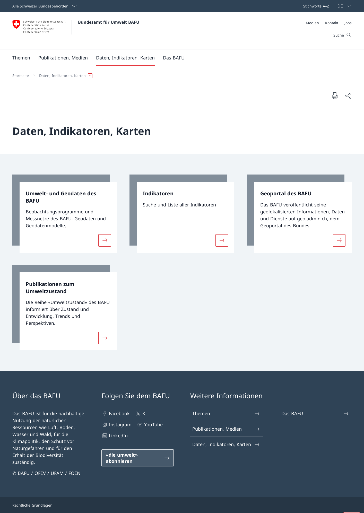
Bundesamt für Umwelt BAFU (108, 22)
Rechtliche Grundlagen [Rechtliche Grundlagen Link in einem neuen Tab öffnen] (32, 505)
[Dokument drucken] (334, 95)
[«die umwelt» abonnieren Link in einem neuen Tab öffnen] (137, 457)
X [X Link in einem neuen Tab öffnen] (140, 413)
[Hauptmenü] (178, 57)
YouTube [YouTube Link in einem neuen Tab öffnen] (150, 424)
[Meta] (329, 22)
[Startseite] (20, 75)
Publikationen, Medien (226, 429)
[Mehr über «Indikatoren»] (221, 240)
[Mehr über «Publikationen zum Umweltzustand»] (104, 338)
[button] (21, 57)
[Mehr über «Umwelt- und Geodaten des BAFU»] (104, 240)
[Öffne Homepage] (75, 30)
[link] (64, 214)
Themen (226, 413)
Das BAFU (315, 413)
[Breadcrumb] (180, 75)
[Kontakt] (331, 22)
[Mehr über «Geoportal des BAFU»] (339, 240)
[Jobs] (348, 22)
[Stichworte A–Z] (315, 6)
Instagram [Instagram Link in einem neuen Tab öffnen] (116, 424)
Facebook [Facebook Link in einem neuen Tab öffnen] (115, 413)
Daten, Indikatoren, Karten (226, 444)
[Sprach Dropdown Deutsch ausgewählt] (342, 6)
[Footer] (182, 505)
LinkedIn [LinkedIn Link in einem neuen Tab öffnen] (114, 435)
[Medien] (312, 22)
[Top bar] (315, 6)
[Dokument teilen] (348, 95)
